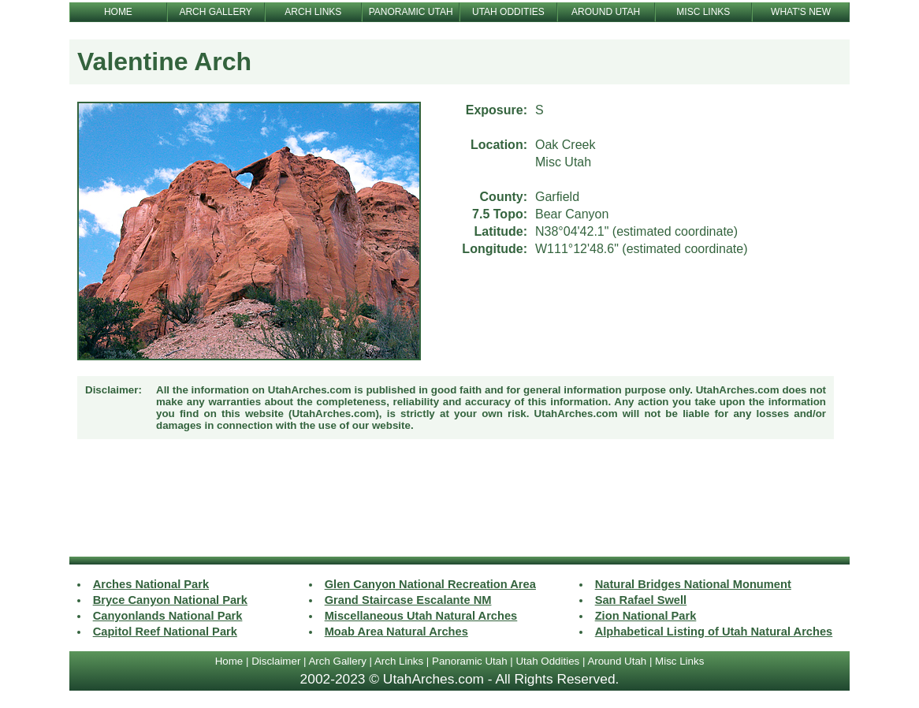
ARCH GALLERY (215, 11)
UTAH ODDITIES (508, 11)
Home (229, 661)
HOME (118, 11)
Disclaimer (275, 661)
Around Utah (616, 661)
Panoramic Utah (470, 661)
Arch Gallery (337, 661)
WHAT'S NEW (801, 11)
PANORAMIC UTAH (411, 11)
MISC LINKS (703, 11)
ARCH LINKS (313, 11)
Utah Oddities (547, 661)
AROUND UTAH (605, 11)
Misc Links (679, 661)
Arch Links (398, 661)
